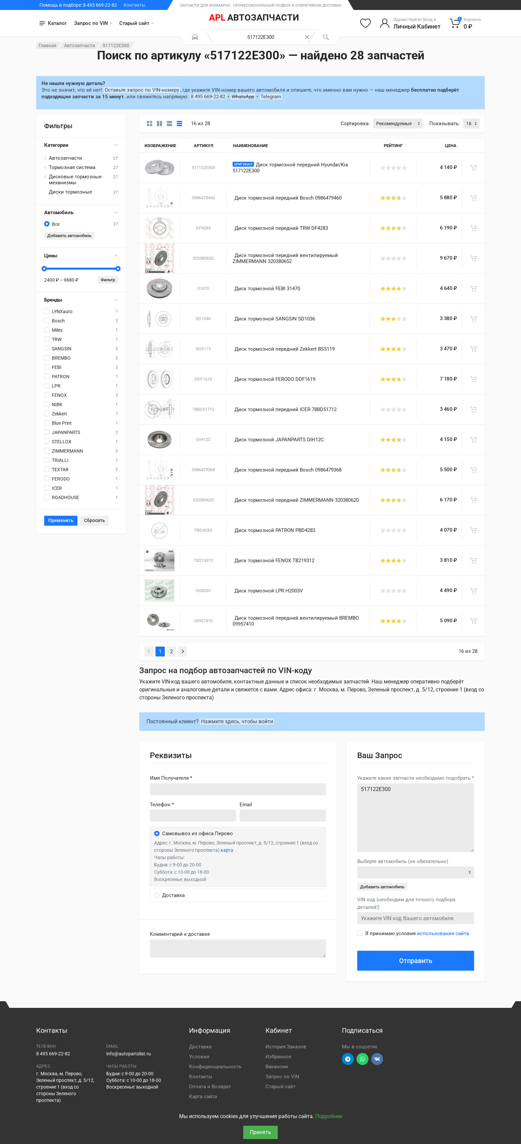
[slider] (44, 268)
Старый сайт (136, 23)
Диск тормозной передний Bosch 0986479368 (288, 470)
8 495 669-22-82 (208, 97)
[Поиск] (326, 37)
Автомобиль (81, 213)
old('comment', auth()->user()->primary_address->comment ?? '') (238, 948)
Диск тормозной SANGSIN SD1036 (275, 319)
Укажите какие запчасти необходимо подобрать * (415, 778)
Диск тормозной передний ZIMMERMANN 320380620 (297, 500)
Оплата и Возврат (210, 1087)
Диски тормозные (70, 192)
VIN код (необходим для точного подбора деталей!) (406, 903)
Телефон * (162, 805)
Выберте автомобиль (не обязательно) (402, 861)
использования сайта (443, 933)
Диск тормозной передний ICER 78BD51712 (286, 409)
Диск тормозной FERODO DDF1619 (275, 379)
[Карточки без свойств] (150, 124)
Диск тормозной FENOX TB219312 (274, 561)
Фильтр (108, 279)
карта (227, 850)
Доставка (200, 1047)
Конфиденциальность (215, 1067)
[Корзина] (465, 23)
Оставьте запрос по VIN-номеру (142, 90)
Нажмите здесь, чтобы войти (237, 721)
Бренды (81, 300)
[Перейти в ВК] (377, 1059)
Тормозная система (72, 167)
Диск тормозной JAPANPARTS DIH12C (279, 440)
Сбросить (94, 520)
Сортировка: (355, 124)
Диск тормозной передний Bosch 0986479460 (288, 198)
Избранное (278, 1057)
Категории (81, 145)
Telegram (270, 97)
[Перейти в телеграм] (348, 1059)
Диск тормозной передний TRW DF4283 (281, 228)
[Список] (169, 124)
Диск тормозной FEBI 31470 (267, 289)
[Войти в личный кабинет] (410, 23)
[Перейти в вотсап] (362, 1059)
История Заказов (285, 1047)
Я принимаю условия (417, 933)
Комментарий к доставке (180, 934)
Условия (199, 1057)
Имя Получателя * (171, 778)
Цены (81, 256)
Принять (260, 1132)
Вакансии (276, 1067)
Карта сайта (203, 1097)
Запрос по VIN (93, 23)
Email (246, 805)
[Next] (182, 652)
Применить (60, 520)
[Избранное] (365, 23)
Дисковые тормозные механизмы (75, 180)
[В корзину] (473, 168)
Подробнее (328, 1116)
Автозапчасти (79, 45)
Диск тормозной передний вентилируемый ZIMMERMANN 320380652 (285, 258)
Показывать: (444, 124)
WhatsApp (243, 97)
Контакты (135, 5)
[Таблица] (179, 124)
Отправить (415, 961)
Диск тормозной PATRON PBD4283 (275, 530)
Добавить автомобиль (69, 235)
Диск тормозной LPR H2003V (269, 591)
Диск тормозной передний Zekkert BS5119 (285, 349)
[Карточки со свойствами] (159, 124)
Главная (47, 45)
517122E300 (415, 817)
